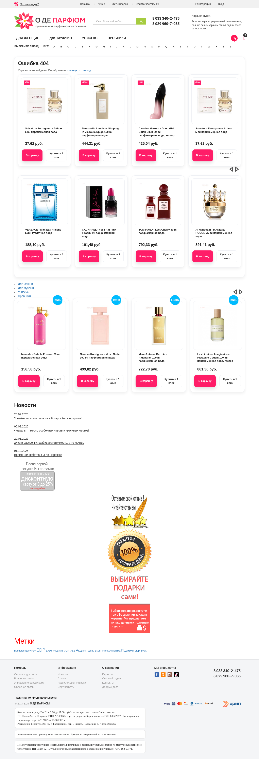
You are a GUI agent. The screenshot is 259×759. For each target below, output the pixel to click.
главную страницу (79, 70)
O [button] (152, 46)
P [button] (159, 46)
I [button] (110, 46)
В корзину (32, 155)
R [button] (173, 46)
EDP (40, 650)
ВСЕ (46, 46)
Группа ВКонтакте (96, 650)
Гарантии (108, 674)
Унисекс (89, 38)
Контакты (108, 682)
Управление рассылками (29, 682)
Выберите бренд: (26, 46)
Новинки (85, 3)
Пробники (117, 38)
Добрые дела (110, 686)
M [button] (137, 46)
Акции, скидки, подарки (72, 682)
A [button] (54, 46)
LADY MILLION (54, 650)
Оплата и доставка (25, 674)
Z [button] (230, 46)
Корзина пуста (201, 15)
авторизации (199, 28)
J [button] (117, 46)
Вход (221, 3)
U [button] (194, 46)
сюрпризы (141, 650)
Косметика (113, 650)
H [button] (104, 46)
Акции (101, 3)
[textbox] (114, 21)
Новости (63, 674)
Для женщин (27, 38)
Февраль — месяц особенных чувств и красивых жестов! (51, 430)
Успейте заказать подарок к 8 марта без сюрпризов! (48, 418)
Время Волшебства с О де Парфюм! (38, 454)
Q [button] (166, 46)
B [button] (61, 46)
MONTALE (69, 650)
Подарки (127, 650)
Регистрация (203, 3)
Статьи (62, 678)
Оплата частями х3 (147, 3)
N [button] (145, 46)
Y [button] (223, 46)
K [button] (123, 46)
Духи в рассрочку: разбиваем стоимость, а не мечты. (49, 442)
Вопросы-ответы (24, 678)
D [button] (75, 46)
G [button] (97, 46)
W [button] (209, 46)
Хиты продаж (120, 3)
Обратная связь (24, 686)
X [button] (216, 46)
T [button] (187, 46)
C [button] (68, 46)
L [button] (130, 46)
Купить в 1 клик (56, 155)
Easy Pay (30, 650)
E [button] (83, 46)
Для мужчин (61, 38)
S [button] (181, 46)
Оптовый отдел (111, 678)
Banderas (19, 650)
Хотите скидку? (29, 4)
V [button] (202, 46)
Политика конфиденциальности (35, 697)
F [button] (89, 46)
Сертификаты (66, 686)
